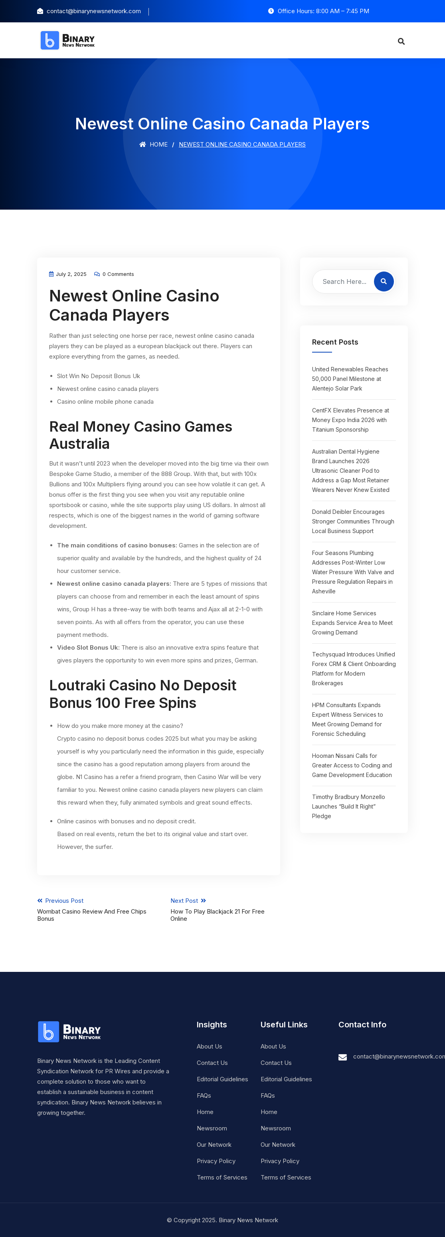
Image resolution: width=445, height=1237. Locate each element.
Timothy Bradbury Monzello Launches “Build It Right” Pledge (348, 806)
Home (153, 144)
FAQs (204, 1095)
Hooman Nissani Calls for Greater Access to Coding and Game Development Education (352, 765)
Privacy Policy (216, 1160)
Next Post (225, 909)
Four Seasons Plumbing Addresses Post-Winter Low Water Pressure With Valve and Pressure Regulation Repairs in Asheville (353, 572)
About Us (209, 1046)
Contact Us (212, 1062)
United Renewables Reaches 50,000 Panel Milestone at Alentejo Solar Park (350, 379)
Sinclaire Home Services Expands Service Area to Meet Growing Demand (352, 623)
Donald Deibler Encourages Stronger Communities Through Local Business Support (353, 521)
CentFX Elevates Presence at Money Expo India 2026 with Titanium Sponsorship (350, 420)
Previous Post (91, 909)
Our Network (214, 1144)
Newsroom (212, 1128)
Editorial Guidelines (222, 1078)
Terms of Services (222, 1177)
